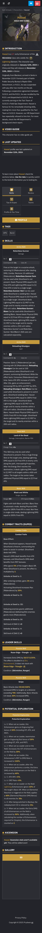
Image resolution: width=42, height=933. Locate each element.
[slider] (10, 259)
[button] (31, 3)
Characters (17, 10)
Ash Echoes (7, 10)
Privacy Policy (20, 918)
